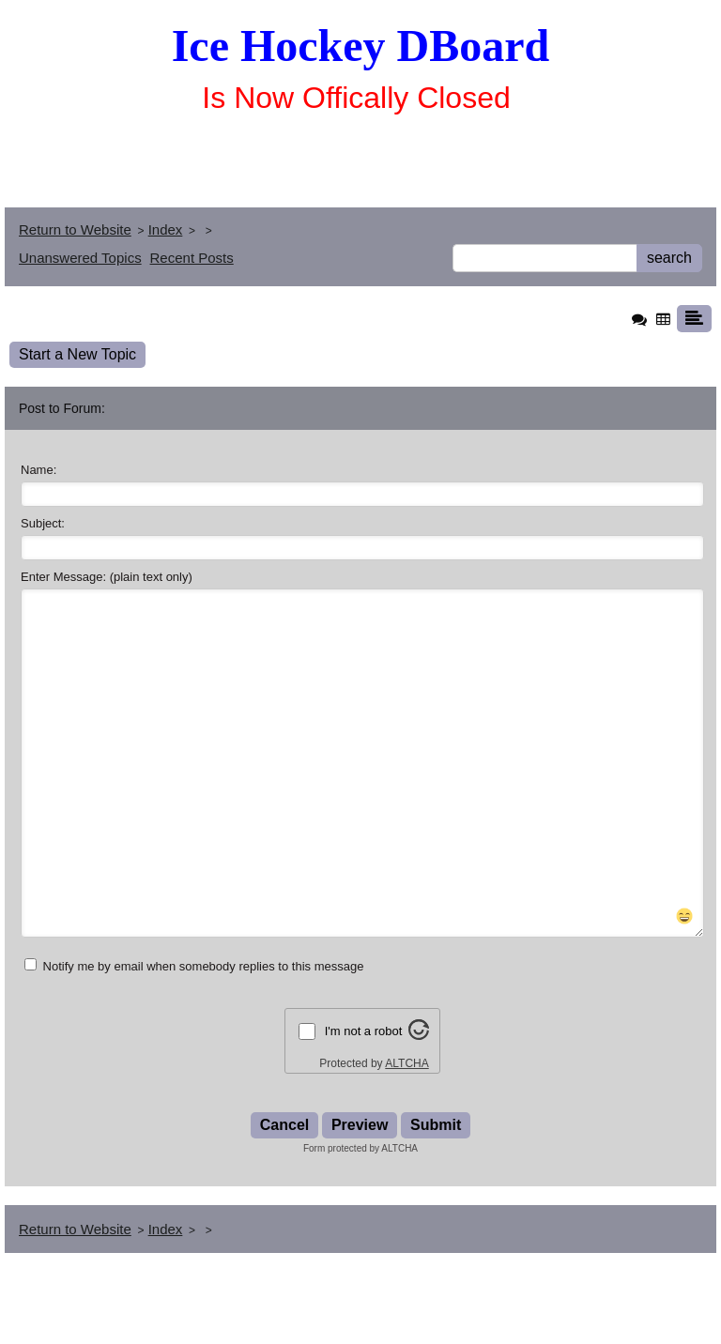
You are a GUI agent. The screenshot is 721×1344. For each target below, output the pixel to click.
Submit (435, 1192)
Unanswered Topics (80, 258)
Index (165, 229)
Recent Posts (192, 258)
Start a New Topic (77, 354)
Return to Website (75, 229)
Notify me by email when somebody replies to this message (193, 1033)
